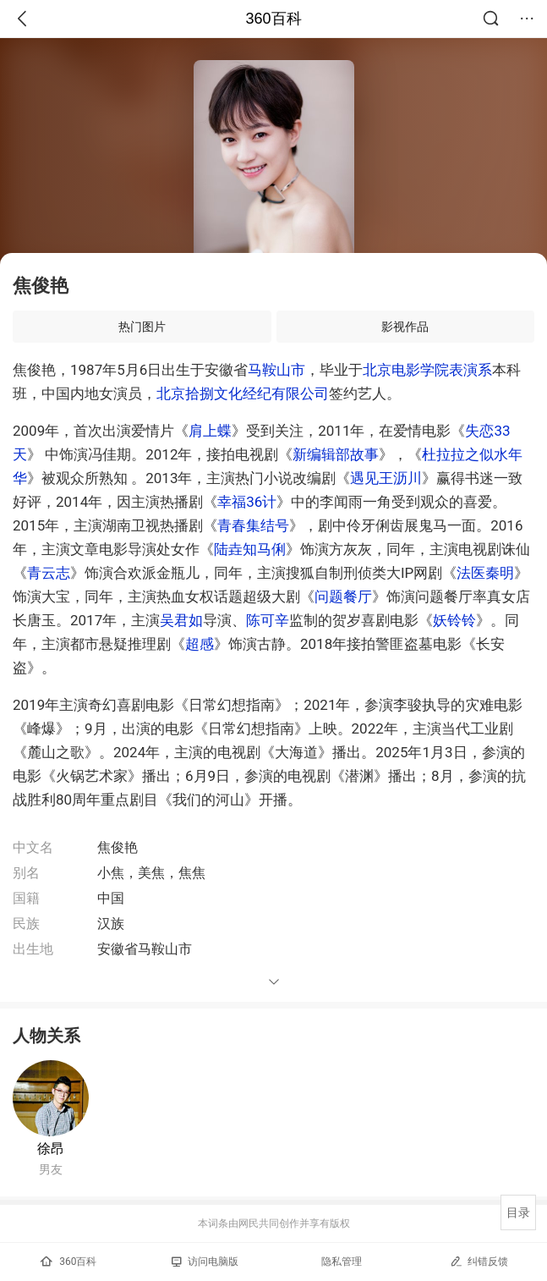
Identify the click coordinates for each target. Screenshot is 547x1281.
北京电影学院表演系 (427, 369)
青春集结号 (253, 525)
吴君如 (181, 620)
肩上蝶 (210, 430)
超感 (199, 643)
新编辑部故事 (336, 454)
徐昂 (50, 1149)
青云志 (48, 572)
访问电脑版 (205, 1261)
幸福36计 (246, 501)
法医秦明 (485, 572)
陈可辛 (267, 620)
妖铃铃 (454, 620)
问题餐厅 (343, 596)
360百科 (273, 18)
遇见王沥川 (386, 478)
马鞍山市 (276, 369)
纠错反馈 (479, 1261)
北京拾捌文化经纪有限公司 (242, 393)
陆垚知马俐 (250, 549)
